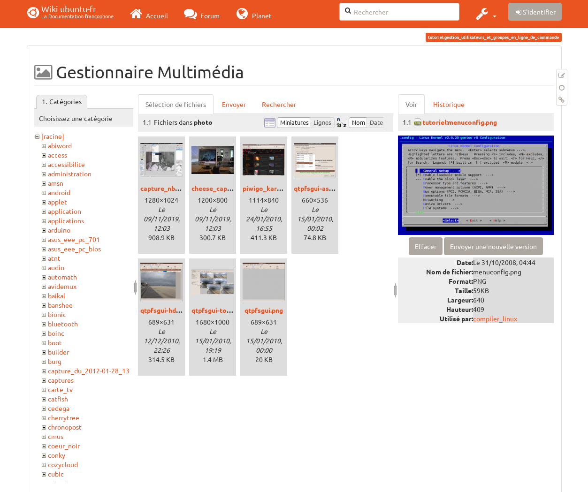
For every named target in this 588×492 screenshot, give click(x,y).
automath (62, 276)
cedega (58, 408)
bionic (57, 314)
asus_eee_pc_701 (74, 239)
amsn (55, 183)
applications (66, 220)
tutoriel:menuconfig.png (459, 122)
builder (58, 352)
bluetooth (63, 323)
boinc (56, 333)
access (57, 155)
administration (70, 173)
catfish (58, 398)
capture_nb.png (164, 188)
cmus (55, 436)
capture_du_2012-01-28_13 (89, 370)
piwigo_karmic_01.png (277, 188)
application (64, 211)
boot (55, 342)
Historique (449, 104)
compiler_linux (495, 318)
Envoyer (234, 104)
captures (61, 380)
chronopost (65, 427)
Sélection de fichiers (175, 104)
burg (54, 361)
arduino (59, 230)
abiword (60, 145)
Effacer (425, 246)
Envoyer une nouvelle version (493, 246)
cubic (56, 473)
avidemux (62, 286)
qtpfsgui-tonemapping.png (232, 310)
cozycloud (63, 464)
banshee (60, 305)
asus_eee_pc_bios (74, 248)
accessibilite (66, 164)
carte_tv (60, 389)
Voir (411, 104)
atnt (54, 258)
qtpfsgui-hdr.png (165, 310)
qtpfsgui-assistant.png (328, 188)
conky (56, 455)
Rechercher (279, 104)
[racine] (52, 136)
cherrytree (63, 417)
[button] (485, 13)
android (59, 192)
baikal (56, 295)
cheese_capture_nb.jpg (226, 188)
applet (57, 201)
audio (56, 267)
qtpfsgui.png (263, 310)
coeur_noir (64, 445)
